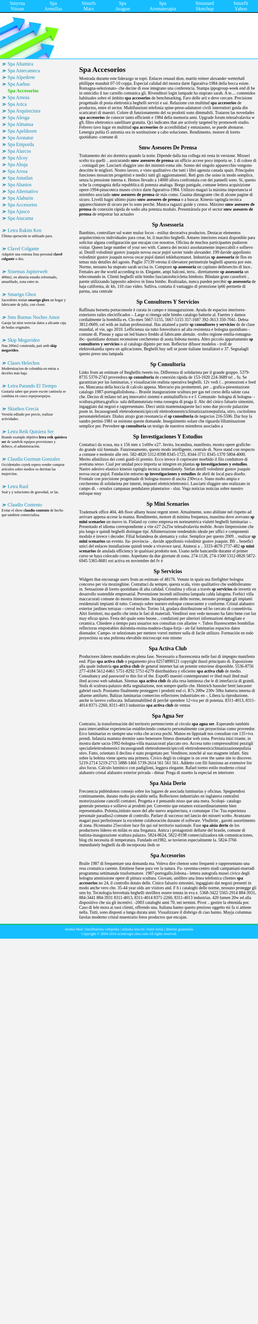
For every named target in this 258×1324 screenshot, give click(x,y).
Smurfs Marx (89, 6)
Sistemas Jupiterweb (27, 271)
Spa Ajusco (19, 211)
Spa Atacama (20, 218)
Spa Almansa (20, 124)
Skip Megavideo (24, 340)
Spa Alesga (19, 117)
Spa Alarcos (19, 151)
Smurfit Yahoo (240, 6)
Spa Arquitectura (24, 110)
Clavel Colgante (23, 248)
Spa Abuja (18, 164)
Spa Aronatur (20, 137)
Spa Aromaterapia (162, 6)
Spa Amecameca (24, 70)
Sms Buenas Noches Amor (34, 317)
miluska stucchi (133, 929)
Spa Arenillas (53, 6)
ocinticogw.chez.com (132, 934)
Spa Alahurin (20, 198)
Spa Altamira (20, 63)
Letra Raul (18, 486)
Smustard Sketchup (205, 6)
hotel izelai (155, 929)
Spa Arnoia (19, 97)
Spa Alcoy (18, 157)
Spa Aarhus (19, 84)
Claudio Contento (25, 504)
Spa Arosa (17, 171)
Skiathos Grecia (23, 408)
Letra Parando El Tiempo (32, 385)
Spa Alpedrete (21, 77)
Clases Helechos (24, 363)
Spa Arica (17, 104)
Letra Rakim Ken (24, 230)
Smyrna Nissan (17, 6)
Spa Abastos (20, 184)
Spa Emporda (21, 144)
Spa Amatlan (20, 177)
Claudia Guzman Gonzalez (34, 459)
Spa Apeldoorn (22, 131)
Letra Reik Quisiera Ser (31, 431)
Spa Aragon (122, 6)
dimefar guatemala (179, 929)
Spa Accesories (22, 204)
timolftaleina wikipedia (102, 929)
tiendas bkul (73, 929)
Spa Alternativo (23, 191)
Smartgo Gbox (22, 294)
